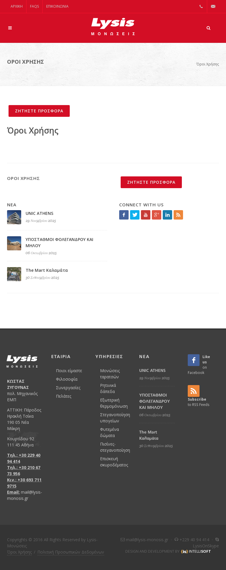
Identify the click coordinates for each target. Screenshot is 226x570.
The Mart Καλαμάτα (47, 270)
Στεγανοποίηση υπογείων (115, 418)
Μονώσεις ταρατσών (110, 374)
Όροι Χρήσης (208, 64)
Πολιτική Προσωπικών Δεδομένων (70, 552)
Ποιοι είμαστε (69, 370)
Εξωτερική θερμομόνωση (114, 403)
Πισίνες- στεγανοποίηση (115, 447)
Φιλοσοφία (66, 379)
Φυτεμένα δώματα (109, 432)
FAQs (34, 6)
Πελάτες (63, 396)
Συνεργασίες (68, 387)
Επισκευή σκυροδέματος (114, 462)
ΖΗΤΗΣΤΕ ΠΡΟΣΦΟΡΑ (39, 111)
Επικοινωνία (57, 6)
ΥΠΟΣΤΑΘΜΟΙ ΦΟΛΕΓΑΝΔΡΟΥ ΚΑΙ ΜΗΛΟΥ (154, 401)
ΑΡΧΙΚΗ (17, 6)
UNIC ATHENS (39, 213)
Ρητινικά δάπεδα (108, 388)
